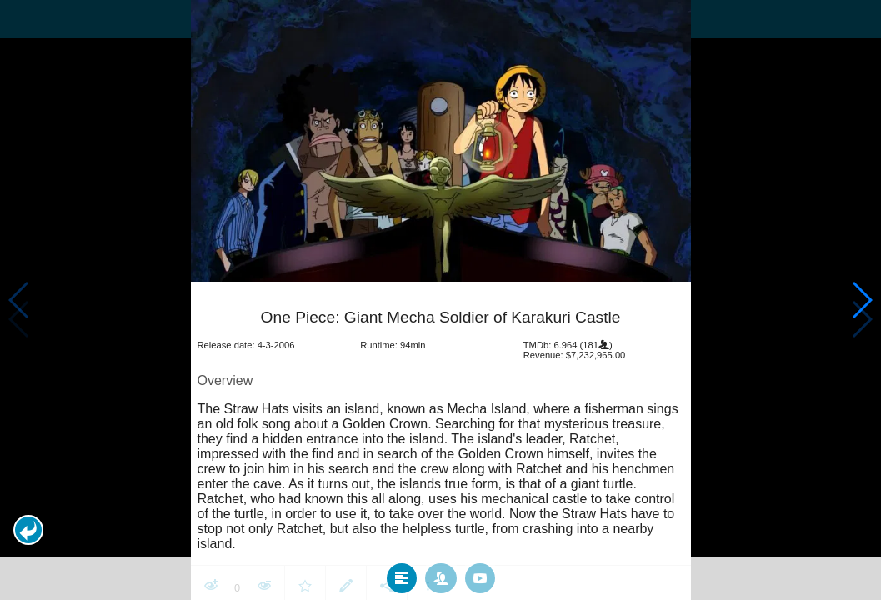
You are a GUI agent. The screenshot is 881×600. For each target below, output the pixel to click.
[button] (28, 530)
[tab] (402, 574)
